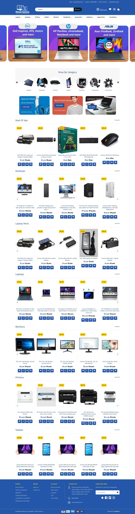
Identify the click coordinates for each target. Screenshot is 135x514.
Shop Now (26, 107)
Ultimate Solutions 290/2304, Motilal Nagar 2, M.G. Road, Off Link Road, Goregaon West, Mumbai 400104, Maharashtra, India (82, 491)
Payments (18, 492)
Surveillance (113, 17)
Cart (52, 495)
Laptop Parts (101, 17)
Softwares (90, 17)
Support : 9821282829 (91, 2)
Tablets (47, 17)
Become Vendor (55, 487)
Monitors (56, 17)
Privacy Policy (19, 487)
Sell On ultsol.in (103, 2)
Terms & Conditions (21, 490)
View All (117, 120)
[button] (2, 42)
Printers (37, 17)
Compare (53, 492)
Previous (17, 82)
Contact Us (36, 490)
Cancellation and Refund (22, 498)
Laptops (18, 17)
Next (118, 82)
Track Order (54, 498)
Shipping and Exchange (22, 501)
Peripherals (67, 17)
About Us (36, 487)
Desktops (27, 17)
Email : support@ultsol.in (76, 2)
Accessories (79, 17)
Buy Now (92, 107)
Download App (114, 2)
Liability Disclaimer (21, 495)
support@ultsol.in (77, 502)
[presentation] (17, 199)
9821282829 (75, 498)
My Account (54, 490)
